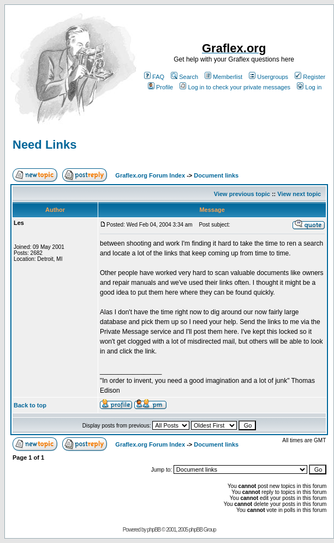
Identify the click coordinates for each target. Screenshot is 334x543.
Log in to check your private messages (235, 87)
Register (310, 77)
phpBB (153, 530)
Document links (216, 175)
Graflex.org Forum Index (150, 175)
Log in (309, 87)
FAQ (154, 77)
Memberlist (223, 77)
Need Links (44, 144)
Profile (160, 87)
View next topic (299, 194)
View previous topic (242, 194)
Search (184, 77)
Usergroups (268, 77)
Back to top (30, 405)
